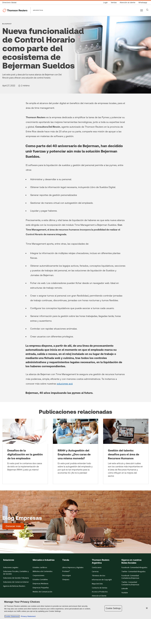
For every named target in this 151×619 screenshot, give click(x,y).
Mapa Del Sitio (97, 584)
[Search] (147, 10)
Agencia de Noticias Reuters (14, 586)
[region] (75, 608)
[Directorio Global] (10, 3)
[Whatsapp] (143, 3)
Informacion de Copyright (102, 580)
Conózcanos (97, 567)
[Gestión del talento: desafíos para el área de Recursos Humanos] (126, 451)
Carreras (95, 571)
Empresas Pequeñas (41, 588)
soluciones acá (65, 383)
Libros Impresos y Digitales (72, 567)
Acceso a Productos (100, 592)
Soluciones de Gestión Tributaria (16, 578)
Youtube (124, 592)
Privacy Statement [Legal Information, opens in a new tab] (28, 616)
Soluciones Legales (10, 567)
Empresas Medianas (40, 583)
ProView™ (66, 571)
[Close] (147, 608)
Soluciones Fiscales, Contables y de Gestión (16, 572)
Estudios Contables (40, 579)
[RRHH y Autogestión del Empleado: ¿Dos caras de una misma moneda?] (75, 451)
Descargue (66, 575)
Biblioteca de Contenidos (42, 571)
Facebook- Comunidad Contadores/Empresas (130, 576)
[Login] (105, 3)
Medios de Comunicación (42, 592)
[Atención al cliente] (127, 3)
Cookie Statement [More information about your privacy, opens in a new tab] (12, 616)
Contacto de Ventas (99, 588)
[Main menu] (141, 10)
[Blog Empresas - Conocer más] (13, 526)
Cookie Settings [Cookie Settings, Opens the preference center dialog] (113, 608)
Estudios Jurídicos (40, 567)
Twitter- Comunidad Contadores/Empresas (130, 583)
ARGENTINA (38, 10)
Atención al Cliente (99, 596)
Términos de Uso (98, 575)
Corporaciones (38, 575)
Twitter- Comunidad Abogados (133, 571)
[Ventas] (113, 3)
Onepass (65, 579)
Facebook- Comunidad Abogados (134, 567)
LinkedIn (124, 588)
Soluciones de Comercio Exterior (16, 582)
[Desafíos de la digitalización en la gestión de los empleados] (25, 451)
